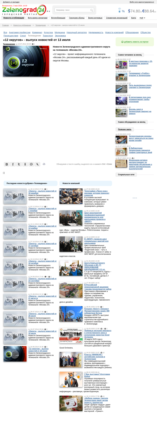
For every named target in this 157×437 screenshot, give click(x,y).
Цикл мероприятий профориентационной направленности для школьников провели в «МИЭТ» (94, 217)
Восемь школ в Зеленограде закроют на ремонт (140, 111)
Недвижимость (96, 32)
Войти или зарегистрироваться (142, 2)
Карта (133, 18)
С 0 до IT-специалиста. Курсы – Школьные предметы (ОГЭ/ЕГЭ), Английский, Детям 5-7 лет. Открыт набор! (97, 275)
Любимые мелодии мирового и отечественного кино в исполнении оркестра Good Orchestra (97, 334)
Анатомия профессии (20, 32)
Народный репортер (77, 32)
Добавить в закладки (11, 2)
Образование (132, 32)
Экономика (60, 35)
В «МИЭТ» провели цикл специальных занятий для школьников (96, 241)
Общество (145, 32)
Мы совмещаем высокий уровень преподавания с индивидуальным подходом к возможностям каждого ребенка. (98, 364)
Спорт (23, 35)
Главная (5, 25)
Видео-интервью (95, 18)
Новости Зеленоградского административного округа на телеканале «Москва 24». (41, 197)
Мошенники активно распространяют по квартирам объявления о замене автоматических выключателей (140, 164)
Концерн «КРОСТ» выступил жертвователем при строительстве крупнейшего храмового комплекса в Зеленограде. (96, 319)
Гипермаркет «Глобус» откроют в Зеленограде (139, 74)
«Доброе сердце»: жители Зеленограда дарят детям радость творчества (96, 400)
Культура (48, 32)
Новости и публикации (13, 18)
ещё (141, 18)
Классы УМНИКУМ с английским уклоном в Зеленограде (94, 357)
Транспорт (48, 35)
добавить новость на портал (136, 42)
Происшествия (11, 35)
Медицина (60, 32)
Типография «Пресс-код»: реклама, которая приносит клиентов (96, 193)
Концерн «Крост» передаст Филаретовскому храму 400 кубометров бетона (96, 311)
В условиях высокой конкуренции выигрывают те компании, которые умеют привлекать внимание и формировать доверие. (96, 201)
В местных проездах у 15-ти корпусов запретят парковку (141, 63)
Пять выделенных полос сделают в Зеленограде (140, 86)
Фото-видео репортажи (37, 18)
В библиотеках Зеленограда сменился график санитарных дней (140, 150)
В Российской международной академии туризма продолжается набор (97, 287)
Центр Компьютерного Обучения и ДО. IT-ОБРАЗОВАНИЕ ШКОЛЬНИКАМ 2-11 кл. (94, 266)
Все (5, 32)
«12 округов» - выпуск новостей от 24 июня (38, 350)
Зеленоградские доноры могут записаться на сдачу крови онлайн (141, 138)
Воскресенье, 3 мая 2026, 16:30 (14, 6)
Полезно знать (124, 129)
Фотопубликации (58, 18)
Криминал (37, 32)
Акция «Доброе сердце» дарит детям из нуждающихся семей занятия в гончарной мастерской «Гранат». (97, 408)
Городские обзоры (76, 18)
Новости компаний (114, 32)
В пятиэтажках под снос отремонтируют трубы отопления (140, 99)
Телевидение (40, 25)
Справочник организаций (116, 18)
